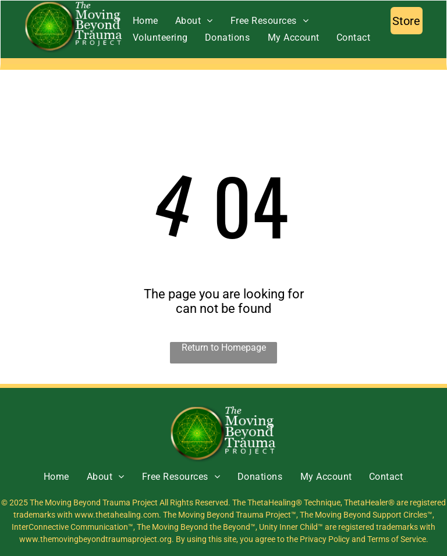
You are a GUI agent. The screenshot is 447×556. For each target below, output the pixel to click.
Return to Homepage (224, 347)
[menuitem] (145, 20)
